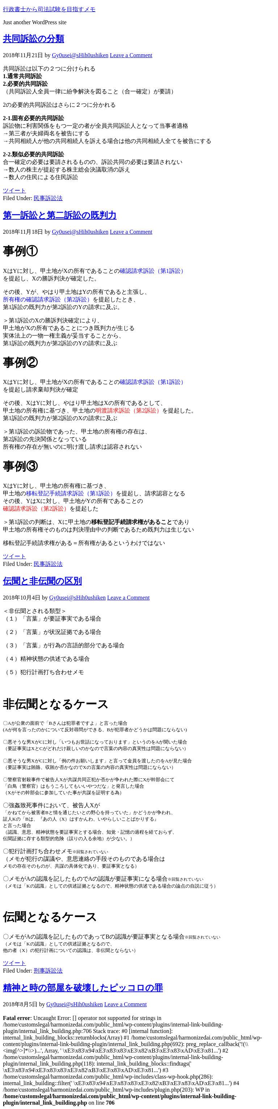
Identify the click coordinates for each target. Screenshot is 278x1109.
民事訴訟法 (48, 198)
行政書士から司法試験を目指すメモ (49, 9)
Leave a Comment (131, 55)
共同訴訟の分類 (33, 38)
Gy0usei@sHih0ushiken (80, 55)
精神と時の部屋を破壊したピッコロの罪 (83, 987)
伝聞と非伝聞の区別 (42, 581)
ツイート (14, 190)
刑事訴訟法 (48, 971)
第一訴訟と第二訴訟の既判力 (60, 215)
